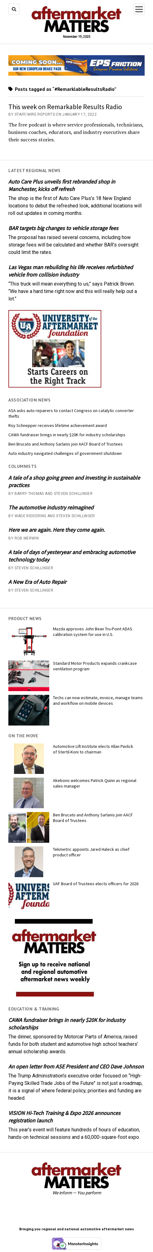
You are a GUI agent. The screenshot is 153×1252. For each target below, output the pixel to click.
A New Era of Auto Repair (37, 581)
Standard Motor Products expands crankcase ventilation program (95, 666)
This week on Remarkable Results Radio (65, 106)
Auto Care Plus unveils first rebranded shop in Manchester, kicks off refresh (61, 185)
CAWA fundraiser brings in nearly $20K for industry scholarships (66, 434)
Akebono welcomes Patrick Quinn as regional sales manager (94, 783)
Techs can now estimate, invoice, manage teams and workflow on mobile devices (98, 700)
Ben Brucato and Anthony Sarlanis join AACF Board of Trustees (65, 444)
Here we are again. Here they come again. (56, 529)
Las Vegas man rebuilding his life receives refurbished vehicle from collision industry (70, 271)
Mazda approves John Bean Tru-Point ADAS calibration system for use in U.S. (92, 631)
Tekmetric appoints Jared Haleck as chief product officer (91, 852)
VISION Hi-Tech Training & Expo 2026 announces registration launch (64, 1116)
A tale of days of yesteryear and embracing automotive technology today (71, 555)
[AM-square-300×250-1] (54, 995)
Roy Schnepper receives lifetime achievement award (57, 425)
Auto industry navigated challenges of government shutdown (65, 453)
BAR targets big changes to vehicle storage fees (63, 228)
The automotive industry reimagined (51, 507)
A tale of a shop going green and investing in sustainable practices (74, 481)
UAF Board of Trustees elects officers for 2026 (95, 883)
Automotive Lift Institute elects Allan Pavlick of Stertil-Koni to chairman (93, 749)
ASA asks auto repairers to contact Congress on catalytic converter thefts (71, 413)
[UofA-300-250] (54, 386)
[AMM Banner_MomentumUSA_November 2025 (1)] (76, 74)
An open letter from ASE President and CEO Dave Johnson (76, 1066)
